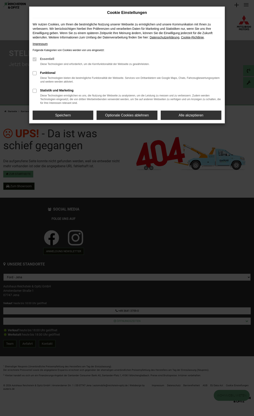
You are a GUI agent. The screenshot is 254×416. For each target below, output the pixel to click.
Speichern (63, 115)
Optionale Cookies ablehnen (127, 115)
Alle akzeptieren (191, 115)
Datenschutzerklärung (164, 37)
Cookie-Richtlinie (192, 37)
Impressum (40, 44)
